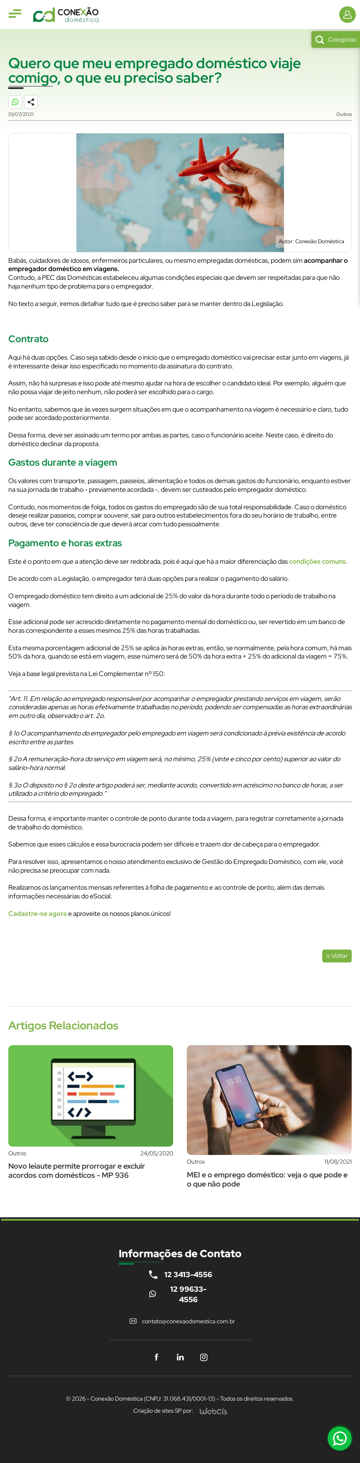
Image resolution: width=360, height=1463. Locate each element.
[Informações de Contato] (347, 14)
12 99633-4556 (188, 1294)
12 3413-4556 (188, 1274)
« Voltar (337, 956)
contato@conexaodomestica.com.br (188, 1321)
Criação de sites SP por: (163, 1410)
